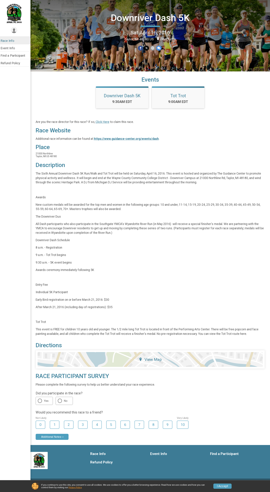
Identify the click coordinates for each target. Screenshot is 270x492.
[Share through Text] (160, 47)
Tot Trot (179, 98)
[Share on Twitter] (147, 47)
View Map (151, 362)
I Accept (222, 486)
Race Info (10, 41)
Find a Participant (15, 55)
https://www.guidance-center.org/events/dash (128, 141)
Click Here (105, 124)
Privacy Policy (75, 487)
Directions (169, 39)
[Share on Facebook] (141, 47)
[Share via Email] (153, 47)
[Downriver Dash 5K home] (16, 13)
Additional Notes (53, 439)
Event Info (10, 48)
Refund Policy (12, 63)
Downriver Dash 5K (151, 17)
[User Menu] (16, 30)
